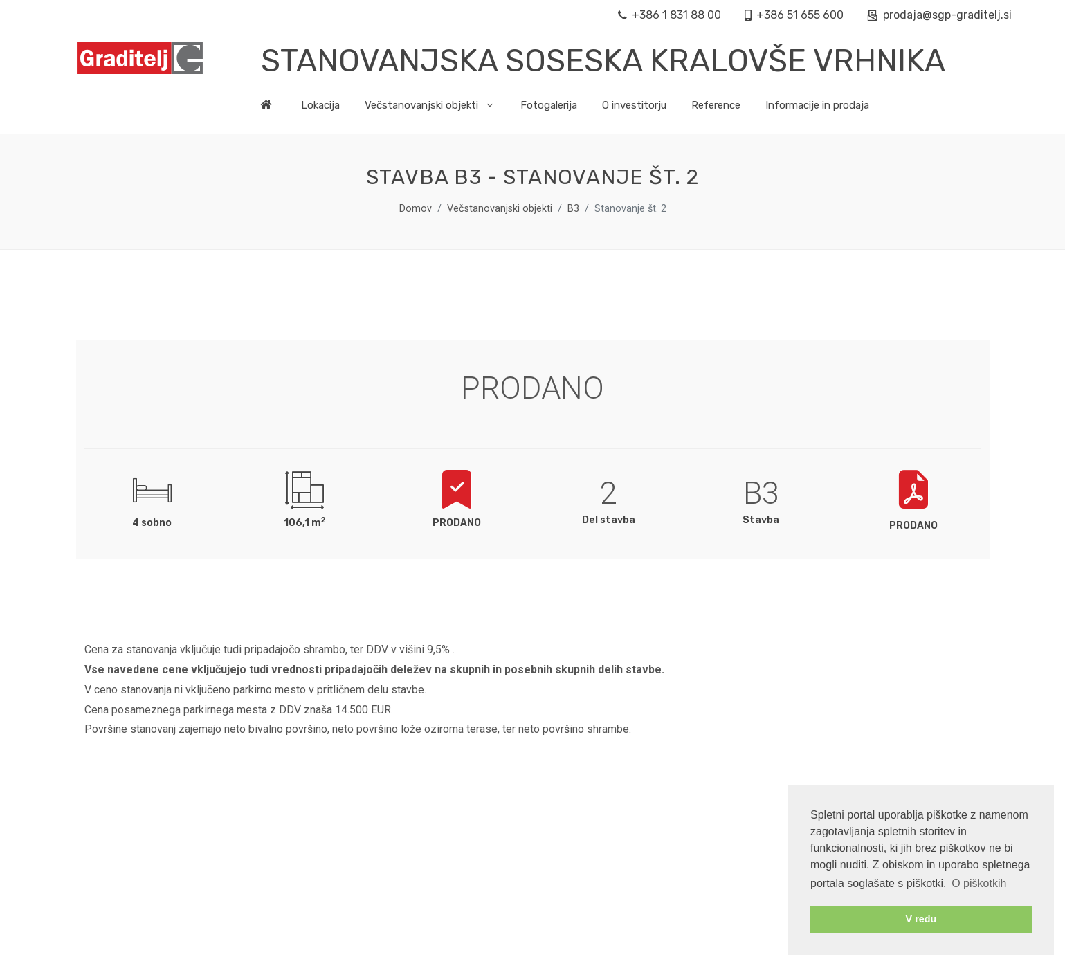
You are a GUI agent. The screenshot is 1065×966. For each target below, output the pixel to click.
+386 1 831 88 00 (669, 15)
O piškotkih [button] (979, 883)
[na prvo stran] (274, 108)
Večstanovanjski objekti (499, 209)
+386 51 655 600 (794, 15)
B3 (573, 209)
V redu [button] (921, 918)
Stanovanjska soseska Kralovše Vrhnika (603, 60)
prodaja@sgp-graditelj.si (939, 15)
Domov (415, 209)
